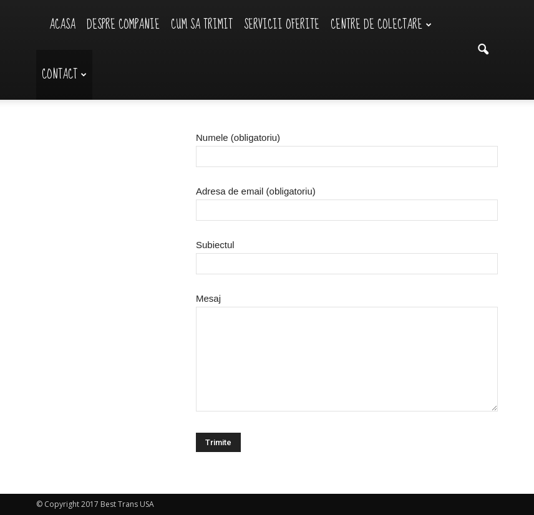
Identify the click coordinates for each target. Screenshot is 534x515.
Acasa (62, 24)
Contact (64, 74)
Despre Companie (123, 24)
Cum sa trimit (202, 24)
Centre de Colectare (381, 24)
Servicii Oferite (281, 24)
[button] (483, 50)
